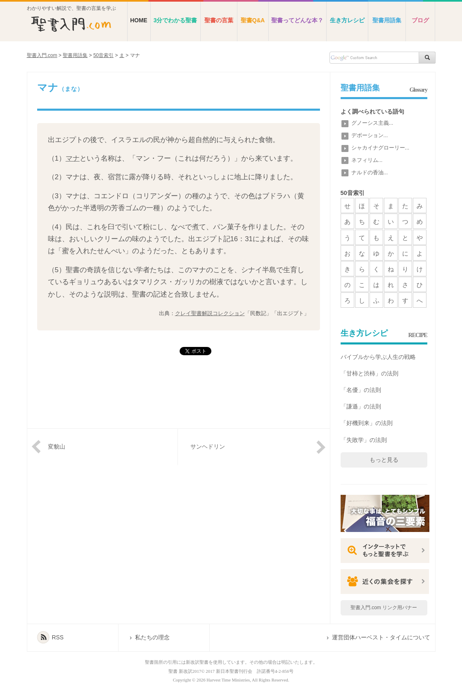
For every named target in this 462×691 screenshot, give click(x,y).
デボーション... (369, 135)
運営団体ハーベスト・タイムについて (381, 637)
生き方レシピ (347, 20)
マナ (73, 158)
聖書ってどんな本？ (297, 20)
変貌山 (56, 446)
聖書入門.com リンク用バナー (384, 607)
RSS (58, 637)
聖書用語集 (386, 20)
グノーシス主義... (372, 123)
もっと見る (384, 459)
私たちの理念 (152, 637)
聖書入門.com (42, 55)
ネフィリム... (367, 160)
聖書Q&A (253, 20)
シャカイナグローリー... (380, 148)
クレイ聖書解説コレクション (210, 313)
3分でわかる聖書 (175, 20)
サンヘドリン (207, 446)
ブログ (420, 20)
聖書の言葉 (218, 20)
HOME (138, 20)
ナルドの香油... (369, 172)
